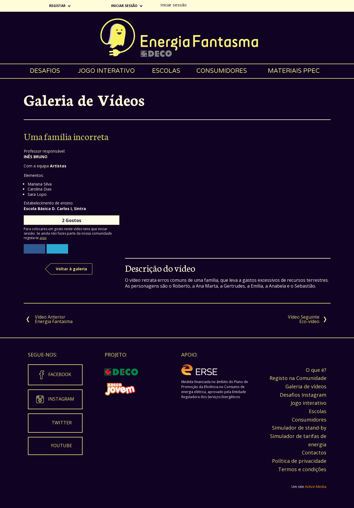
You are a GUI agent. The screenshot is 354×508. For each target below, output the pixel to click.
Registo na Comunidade (297, 378)
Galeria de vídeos (305, 386)
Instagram (61, 399)
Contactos (314, 452)
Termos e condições (302, 469)
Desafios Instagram (303, 394)
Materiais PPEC (294, 70)
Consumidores (221, 70)
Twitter (62, 423)
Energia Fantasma (177, 37)
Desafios (45, 70)
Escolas (166, 70)
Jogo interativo (106, 70)
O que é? (316, 370)
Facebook (59, 374)
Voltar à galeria (71, 268)
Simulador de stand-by (299, 427)
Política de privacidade (299, 461)
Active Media (315, 486)
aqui (43, 237)
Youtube (61, 445)
